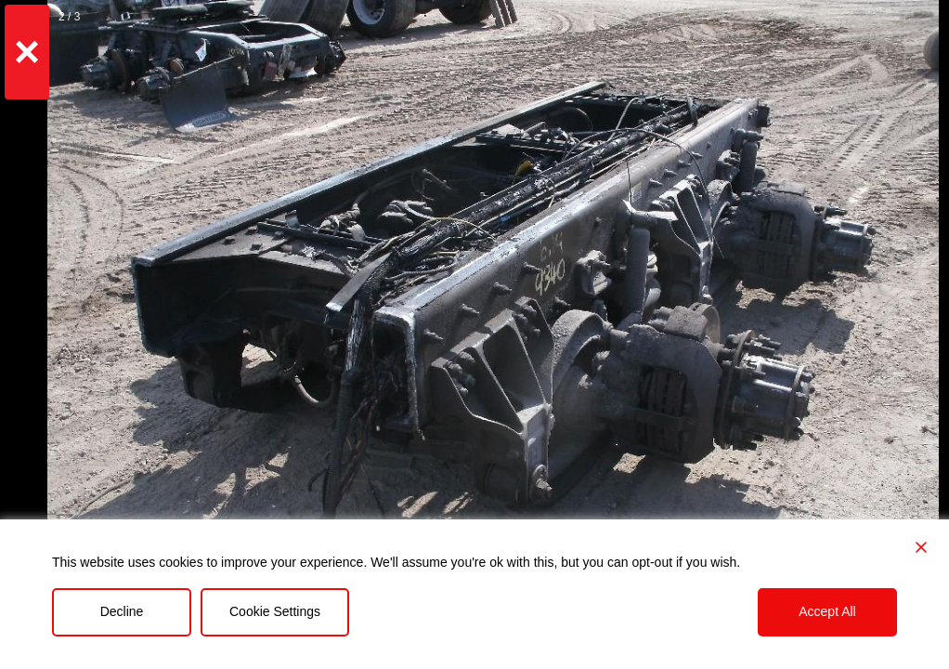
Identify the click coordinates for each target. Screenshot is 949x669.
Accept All (827, 611)
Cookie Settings (274, 611)
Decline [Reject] (122, 611)
